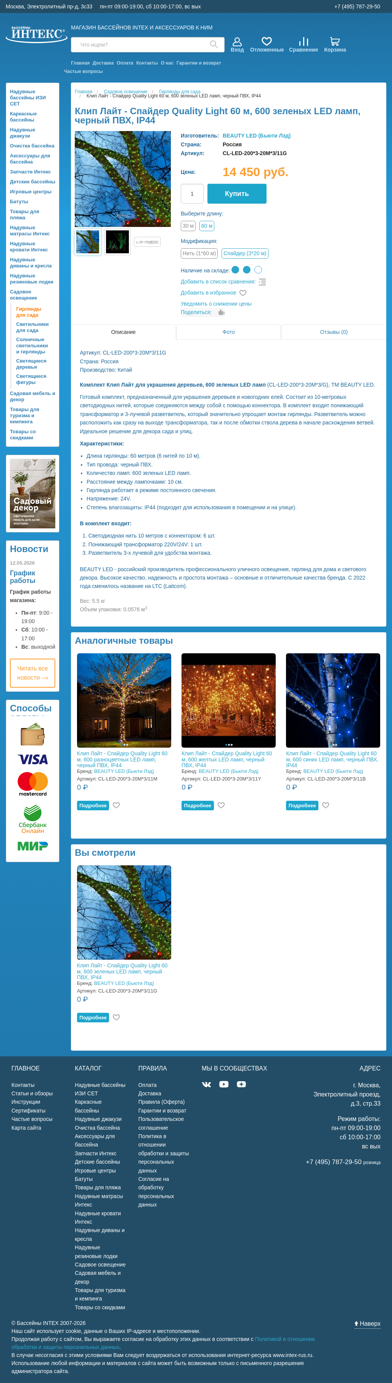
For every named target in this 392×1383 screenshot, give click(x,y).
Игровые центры (30, 191)
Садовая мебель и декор (32, 396)
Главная (80, 63)
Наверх (368, 1323)
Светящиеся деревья (31, 364)
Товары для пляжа (24, 214)
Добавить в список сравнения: (218, 282)
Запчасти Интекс (30, 172)
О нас (167, 63)
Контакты (147, 63)
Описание (123, 332)
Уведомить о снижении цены (216, 304)
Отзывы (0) (334, 332)
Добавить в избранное (208, 293)
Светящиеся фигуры (31, 379)
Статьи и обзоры (32, 1093)
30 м (188, 226)
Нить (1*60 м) (199, 253)
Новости (29, 549)
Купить (237, 194)
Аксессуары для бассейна (30, 159)
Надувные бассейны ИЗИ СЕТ (28, 98)
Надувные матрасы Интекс (30, 230)
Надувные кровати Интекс (29, 247)
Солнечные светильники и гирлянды (32, 346)
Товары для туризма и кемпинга (24, 415)
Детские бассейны (32, 182)
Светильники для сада (32, 327)
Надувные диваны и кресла (31, 263)
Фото (229, 332)
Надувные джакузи (22, 133)
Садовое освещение (23, 295)
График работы (22, 577)
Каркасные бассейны (23, 117)
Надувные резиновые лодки (31, 279)
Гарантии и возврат (199, 63)
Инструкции (25, 1102)
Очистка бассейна (32, 146)
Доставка (103, 63)
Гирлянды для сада (29, 312)
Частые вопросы (83, 71)
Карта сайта (26, 1128)
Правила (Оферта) (161, 1102)
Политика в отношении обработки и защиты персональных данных (163, 1153)
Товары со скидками (23, 434)
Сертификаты (28, 1111)
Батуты (19, 201)
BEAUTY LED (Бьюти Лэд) (257, 136)
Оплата (125, 63)
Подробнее (93, 805)
